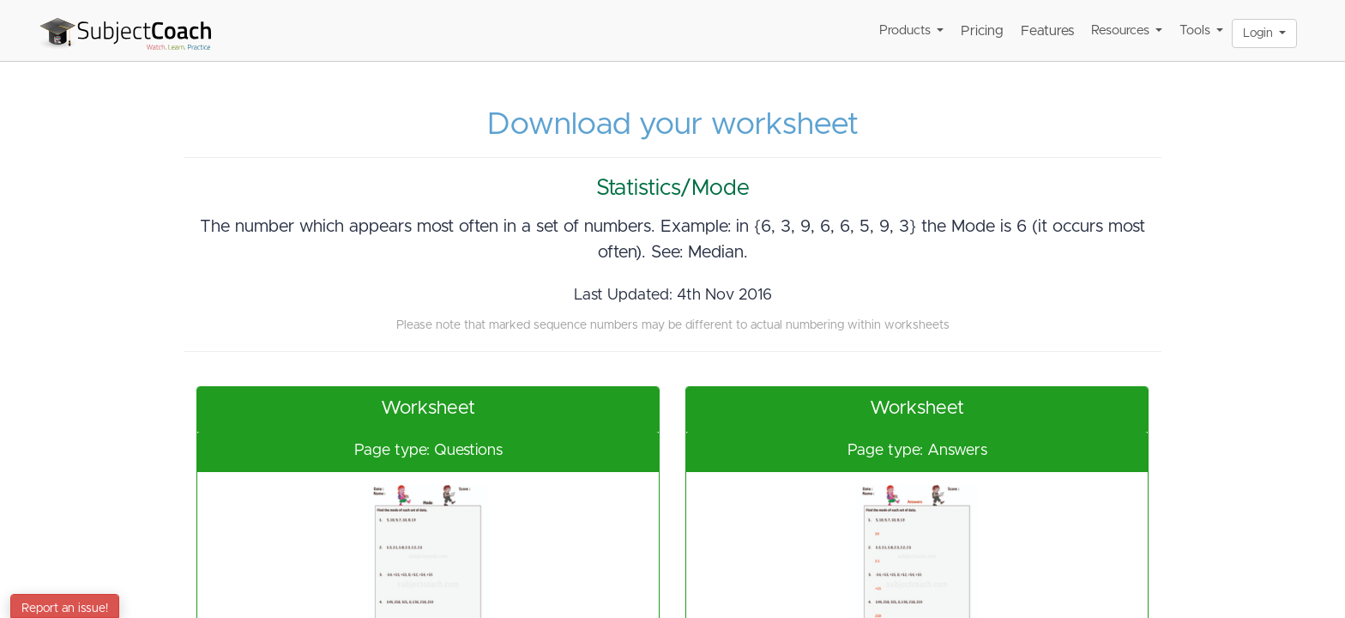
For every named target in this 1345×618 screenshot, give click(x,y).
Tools (1201, 30)
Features (1047, 31)
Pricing (982, 31)
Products (911, 30)
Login (1264, 33)
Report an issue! (64, 609)
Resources (1126, 30)
